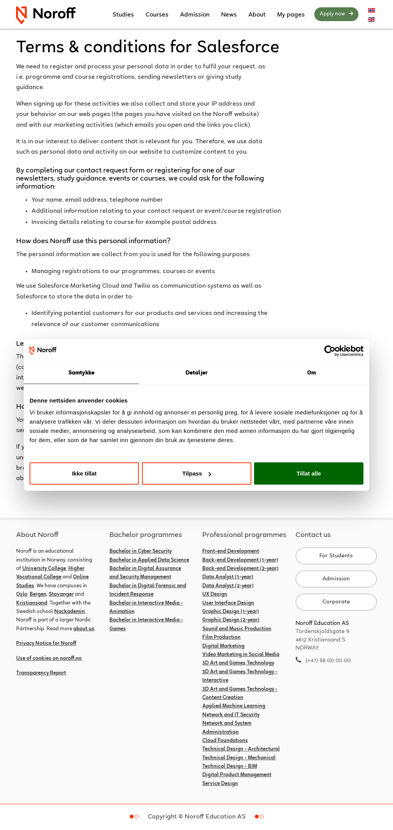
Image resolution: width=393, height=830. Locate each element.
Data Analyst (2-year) (228, 586)
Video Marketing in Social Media (240, 655)
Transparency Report (41, 673)
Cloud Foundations (225, 741)
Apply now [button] (336, 14)
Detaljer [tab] (196, 373)
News (229, 15)
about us (83, 629)
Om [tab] (311, 373)
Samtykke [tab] (81, 373)
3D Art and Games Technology (238, 663)
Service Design (220, 784)
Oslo (21, 594)
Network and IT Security (230, 715)
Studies (123, 15)
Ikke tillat (84, 473)
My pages (291, 15)
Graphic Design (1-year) (230, 612)
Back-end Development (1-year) (240, 560)
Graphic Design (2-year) (230, 620)
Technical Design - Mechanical (239, 758)
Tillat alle (309, 473)
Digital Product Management (236, 775)
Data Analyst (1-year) (227, 577)
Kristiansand (31, 603)
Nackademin (69, 612)
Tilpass (196, 473)
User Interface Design (228, 603)
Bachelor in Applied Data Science (149, 560)
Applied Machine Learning (233, 706)
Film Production (221, 637)
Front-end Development (230, 551)
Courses (156, 15)
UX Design (214, 594)
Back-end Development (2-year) (240, 569)
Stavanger (61, 594)
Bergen (38, 594)
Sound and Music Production (236, 629)
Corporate (336, 602)
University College (44, 569)
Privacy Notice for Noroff (46, 643)
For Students (336, 556)
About (257, 15)
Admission (195, 15)
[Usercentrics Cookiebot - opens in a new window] (329, 350)
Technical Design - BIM (229, 766)
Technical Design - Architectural (241, 749)
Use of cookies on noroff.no (49, 658)
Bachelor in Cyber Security (140, 551)
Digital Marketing (223, 646)
